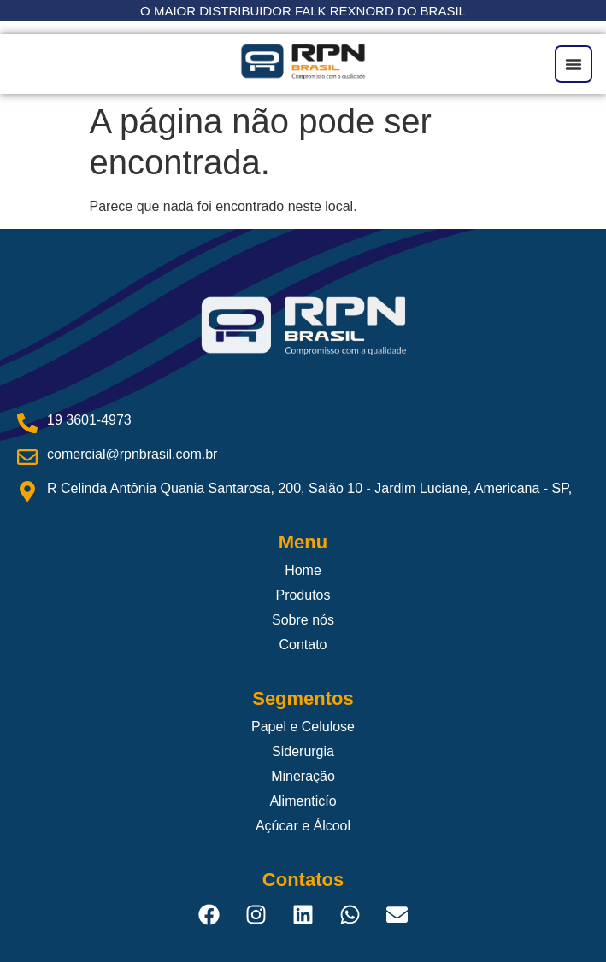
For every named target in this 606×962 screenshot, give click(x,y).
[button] (573, 64)
